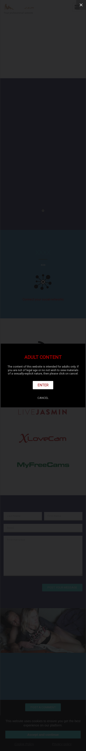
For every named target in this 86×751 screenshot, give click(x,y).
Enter (43, 385)
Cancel (43, 398)
